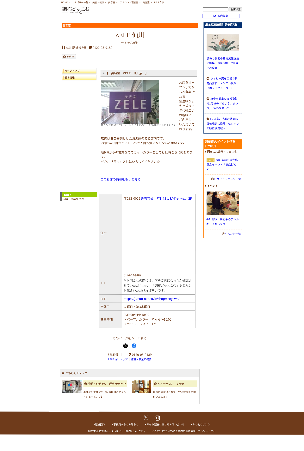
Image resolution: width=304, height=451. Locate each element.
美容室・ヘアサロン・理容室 (123, 2)
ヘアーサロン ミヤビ (170, 383)
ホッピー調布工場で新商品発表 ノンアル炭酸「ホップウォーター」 (222, 83)
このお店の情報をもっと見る (120, 179)
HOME (64, 2)
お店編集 (222, 16)
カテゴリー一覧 (80, 2)
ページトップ (72, 70)
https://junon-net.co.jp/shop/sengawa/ (151, 298)
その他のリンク (201, 424)
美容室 (146, 2)
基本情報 (70, 77)
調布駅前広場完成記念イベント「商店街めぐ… (222, 164)
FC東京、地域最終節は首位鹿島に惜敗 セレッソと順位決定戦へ (223, 123)
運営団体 (100, 424)
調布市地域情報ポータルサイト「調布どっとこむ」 (117, 431)
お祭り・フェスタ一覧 (227, 179)
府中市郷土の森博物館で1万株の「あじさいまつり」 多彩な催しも (222, 103)
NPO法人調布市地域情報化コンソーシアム (191, 431)
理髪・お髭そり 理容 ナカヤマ (107, 383)
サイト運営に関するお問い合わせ (165, 424)
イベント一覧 (233, 233)
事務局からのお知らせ (126, 424)
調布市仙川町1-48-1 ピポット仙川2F (166, 198)
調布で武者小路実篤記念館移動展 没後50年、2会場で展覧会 (223, 63)
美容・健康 (98, 2)
